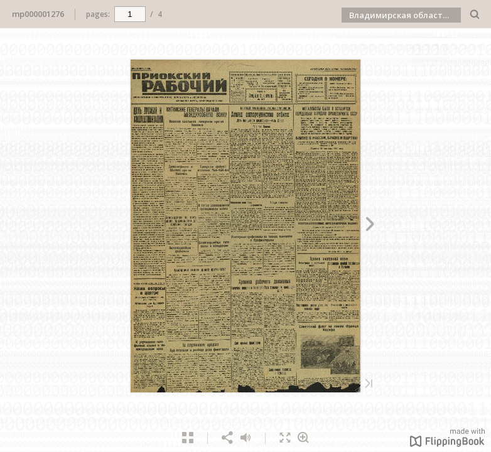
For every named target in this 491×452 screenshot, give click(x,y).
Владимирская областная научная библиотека (405, 15)
